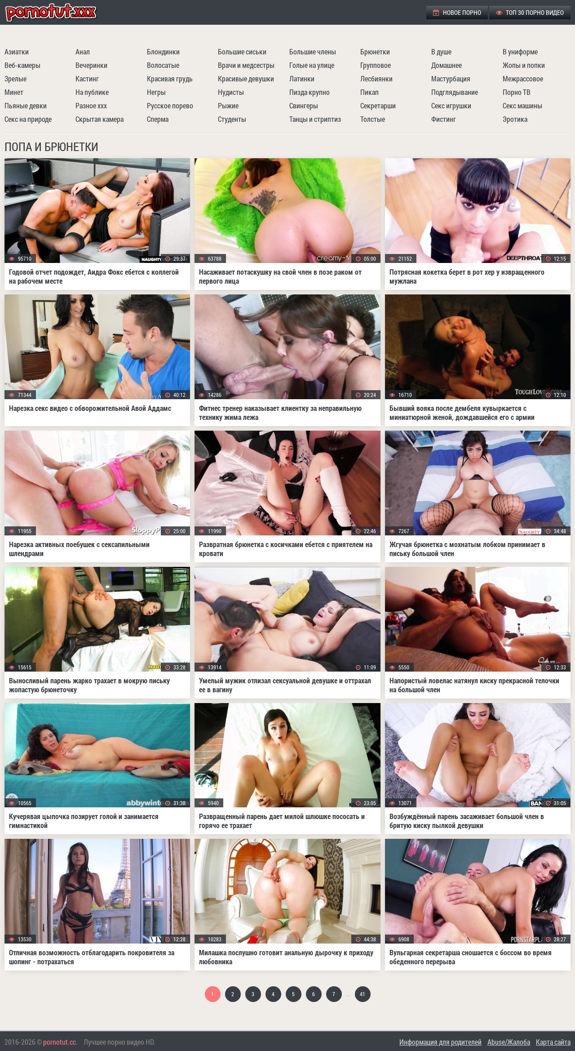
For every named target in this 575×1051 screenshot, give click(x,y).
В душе (441, 51)
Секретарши (378, 105)
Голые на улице (311, 65)
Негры (156, 92)
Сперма (157, 119)
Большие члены (312, 51)
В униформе (520, 51)
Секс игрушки (451, 105)
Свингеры (303, 105)
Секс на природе (28, 119)
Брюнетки (375, 51)
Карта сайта (553, 1042)
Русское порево (170, 105)
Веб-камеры (22, 65)
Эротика (515, 119)
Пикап (369, 92)
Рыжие (228, 105)
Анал (82, 51)
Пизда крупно (309, 92)
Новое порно (457, 12)
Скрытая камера (99, 119)
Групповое (375, 65)
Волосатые (163, 65)
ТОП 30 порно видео (530, 12)
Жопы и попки (524, 65)
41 (362, 994)
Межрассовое (523, 78)
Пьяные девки (25, 105)
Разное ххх (91, 105)
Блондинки (163, 51)
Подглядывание (454, 92)
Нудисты (231, 92)
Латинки (301, 78)
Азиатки (16, 51)
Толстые (372, 119)
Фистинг (443, 119)
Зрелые (15, 78)
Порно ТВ (517, 92)
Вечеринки (91, 65)
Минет (13, 92)
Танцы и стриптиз (315, 119)
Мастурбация (450, 78)
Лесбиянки (376, 78)
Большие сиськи (242, 51)
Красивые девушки (246, 78)
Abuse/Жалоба (508, 1042)
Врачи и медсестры (246, 65)
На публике (92, 92)
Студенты (232, 119)
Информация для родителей (440, 1042)
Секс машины (522, 105)
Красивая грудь (170, 78)
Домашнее (446, 65)
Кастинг (87, 78)
